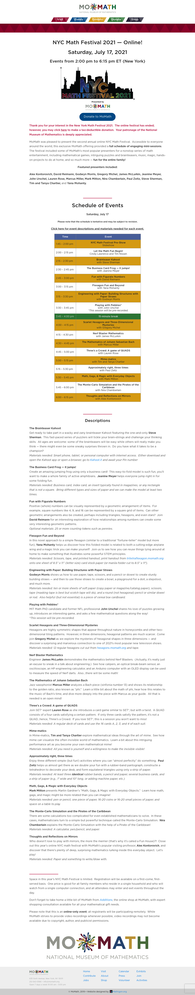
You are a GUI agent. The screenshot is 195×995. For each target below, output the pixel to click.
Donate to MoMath (97, 116)
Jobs (86, 980)
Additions (106, 900)
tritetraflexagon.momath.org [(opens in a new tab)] (145, 558)
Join (138, 976)
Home (86, 971)
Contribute (89, 976)
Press (122, 976)
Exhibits (141, 971)
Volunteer (124, 980)
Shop (104, 980)
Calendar (124, 971)
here (64, 130)
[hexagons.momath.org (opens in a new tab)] (111, 648)
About (104, 976)
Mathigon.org (118, 992)
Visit (103, 971)
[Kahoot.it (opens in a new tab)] (96, 460)
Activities (141, 980)
